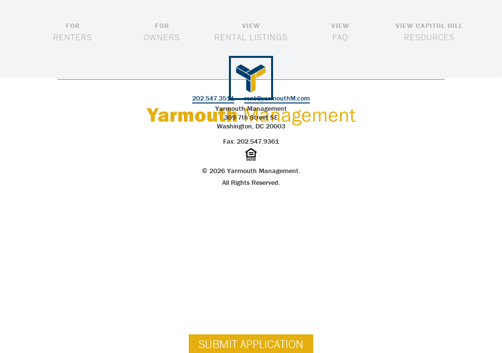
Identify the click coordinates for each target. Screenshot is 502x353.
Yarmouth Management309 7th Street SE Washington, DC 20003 (251, 117)
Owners (161, 31)
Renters (72, 31)
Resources (429, 31)
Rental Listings (251, 31)
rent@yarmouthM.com (277, 98)
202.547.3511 (213, 98)
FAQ (340, 31)
